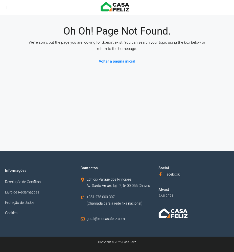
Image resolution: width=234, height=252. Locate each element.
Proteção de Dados (20, 203)
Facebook (172, 174)
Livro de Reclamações (22, 192)
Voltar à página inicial (117, 61)
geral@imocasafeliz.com (106, 219)
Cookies (11, 213)
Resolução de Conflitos (23, 182)
